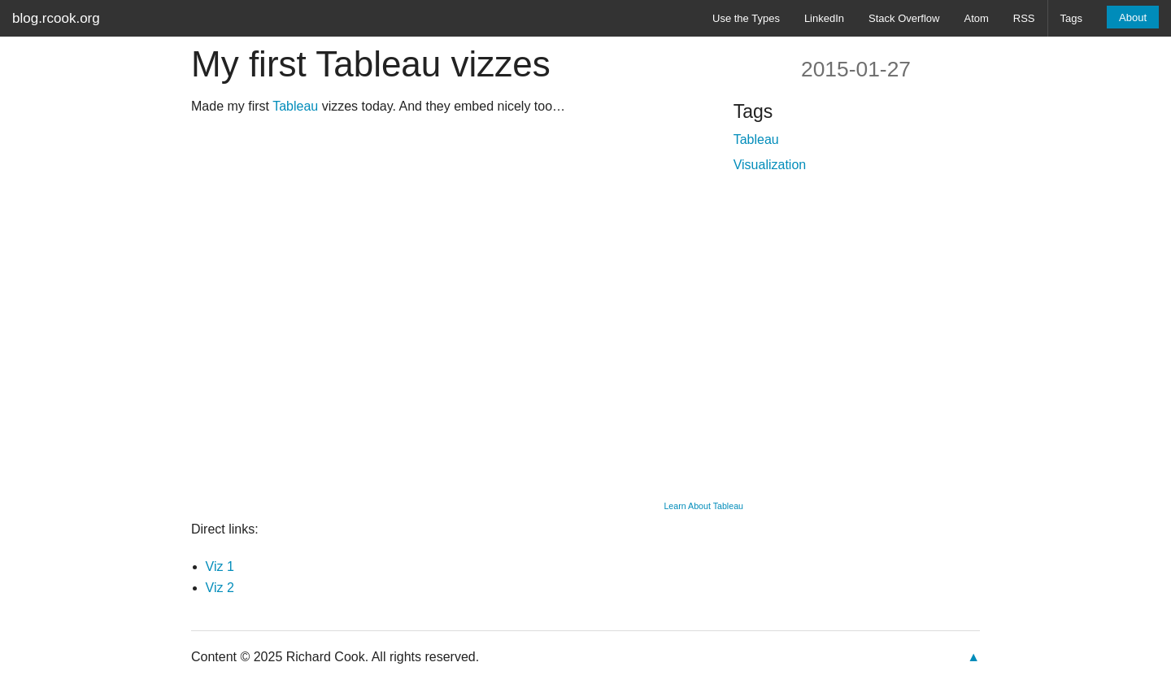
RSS (1024, 18)
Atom (976, 18)
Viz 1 (220, 566)
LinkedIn (824, 18)
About (1133, 17)
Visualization (770, 165)
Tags (1071, 18)
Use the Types (746, 18)
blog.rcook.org (56, 18)
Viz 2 (220, 588)
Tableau (295, 106)
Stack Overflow (903, 18)
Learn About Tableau (703, 506)
